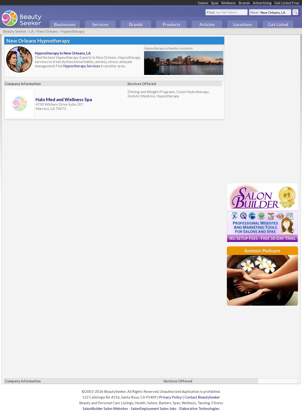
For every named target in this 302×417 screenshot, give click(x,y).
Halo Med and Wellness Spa (64, 99)
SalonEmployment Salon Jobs (153, 408)
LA (31, 31)
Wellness (228, 2)
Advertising (262, 2)
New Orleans (47, 31)
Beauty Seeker (14, 31)
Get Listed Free (286, 2)
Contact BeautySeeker (202, 397)
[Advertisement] (262, 107)
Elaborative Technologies (199, 408)
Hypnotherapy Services (81, 66)
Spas (215, 2)
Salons (203, 2)
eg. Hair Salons (226, 12)
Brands (244, 2)
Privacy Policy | (171, 397)
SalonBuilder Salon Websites (105, 408)
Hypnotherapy (72, 31)
